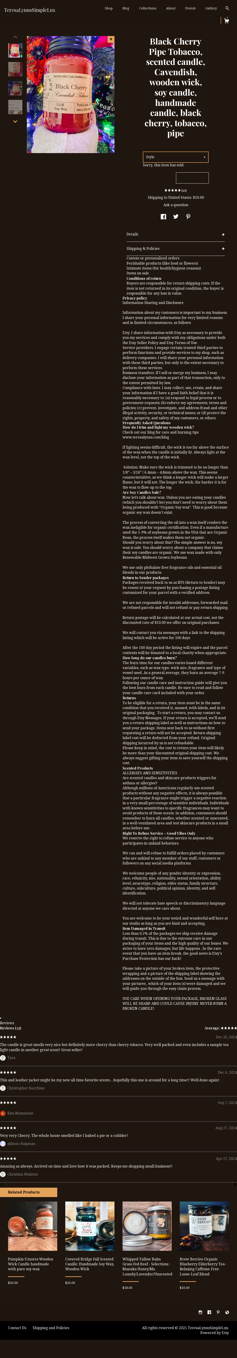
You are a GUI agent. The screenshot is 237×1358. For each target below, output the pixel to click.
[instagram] (201, 1313)
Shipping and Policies (51, 1328)
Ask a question (175, 205)
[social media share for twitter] (175, 217)
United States (179, 197)
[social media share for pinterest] (188, 217)
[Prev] (2, 1185)
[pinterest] (218, 1313)
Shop (109, 8)
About (171, 8)
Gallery (211, 8)
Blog (126, 8)
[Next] (235, 1185)
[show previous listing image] (15, 37)
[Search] (227, 8)
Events (190, 8)
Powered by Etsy (214, 1333)
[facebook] (209, 1313)
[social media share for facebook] (163, 217)
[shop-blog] (227, 1313)
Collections (147, 8)
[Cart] (226, 21)
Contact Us (17, 1328)
